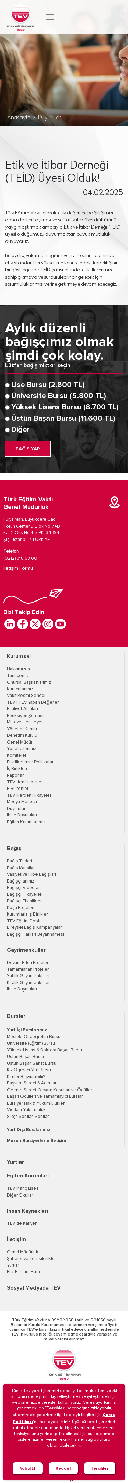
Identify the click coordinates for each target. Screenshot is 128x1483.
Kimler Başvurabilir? (26, 1077)
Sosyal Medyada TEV (34, 1288)
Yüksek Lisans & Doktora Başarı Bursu (44, 1050)
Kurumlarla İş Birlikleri (28, 914)
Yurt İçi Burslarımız (27, 1030)
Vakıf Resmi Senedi (26, 695)
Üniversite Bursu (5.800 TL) (58, 396)
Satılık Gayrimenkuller (28, 976)
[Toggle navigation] (50, 17)
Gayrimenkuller (26, 950)
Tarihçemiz (18, 676)
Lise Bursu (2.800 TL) (48, 385)
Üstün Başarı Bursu (25, 1057)
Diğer (20, 430)
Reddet (63, 1468)
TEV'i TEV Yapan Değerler (33, 702)
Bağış (14, 848)
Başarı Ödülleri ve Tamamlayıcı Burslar (45, 1096)
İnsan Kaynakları (27, 1211)
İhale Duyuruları (22, 815)
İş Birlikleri (17, 769)
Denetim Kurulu (22, 735)
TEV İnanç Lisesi (23, 1188)
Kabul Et (27, 1468)
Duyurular (49, 118)
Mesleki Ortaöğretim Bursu (33, 1037)
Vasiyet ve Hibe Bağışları (31, 874)
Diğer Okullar (20, 1195)
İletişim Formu (18, 568)
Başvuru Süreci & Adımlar (31, 1083)
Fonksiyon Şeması (25, 716)
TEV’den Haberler (25, 782)
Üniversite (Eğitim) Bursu (31, 1043)
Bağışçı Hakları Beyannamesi (35, 934)
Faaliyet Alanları (22, 709)
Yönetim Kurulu (22, 729)
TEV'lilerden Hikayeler (29, 795)
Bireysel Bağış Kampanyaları (35, 927)
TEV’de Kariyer (22, 1223)
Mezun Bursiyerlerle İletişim (36, 1141)
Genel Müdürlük (22, 1252)
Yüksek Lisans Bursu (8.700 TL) (65, 407)
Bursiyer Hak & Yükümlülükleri (36, 1103)
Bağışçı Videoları (24, 888)
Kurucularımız (20, 689)
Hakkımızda (18, 669)
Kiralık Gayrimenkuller (28, 983)
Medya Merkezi (22, 802)
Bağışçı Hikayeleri (24, 894)
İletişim (16, 1239)
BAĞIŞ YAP (28, 449)
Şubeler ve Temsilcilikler (31, 1258)
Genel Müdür (19, 742)
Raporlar (15, 775)
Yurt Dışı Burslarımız (29, 1130)
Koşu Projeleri (20, 908)
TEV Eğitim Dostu (24, 921)
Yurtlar (15, 1162)
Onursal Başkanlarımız (29, 682)
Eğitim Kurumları (28, 1175)
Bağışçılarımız (20, 881)
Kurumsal (19, 656)
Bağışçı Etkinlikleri (25, 901)
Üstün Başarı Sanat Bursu (31, 1063)
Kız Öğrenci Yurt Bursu (29, 1070)
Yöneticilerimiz (21, 749)
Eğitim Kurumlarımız (26, 822)
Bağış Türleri (19, 861)
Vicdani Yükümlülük (26, 1110)
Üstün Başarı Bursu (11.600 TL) (63, 418)
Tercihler (100, 1468)
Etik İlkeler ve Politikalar (30, 762)
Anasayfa (19, 118)
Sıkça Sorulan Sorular (28, 1116)
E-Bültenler (17, 788)
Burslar (16, 1016)
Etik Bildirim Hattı (23, 1272)
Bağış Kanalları (21, 868)
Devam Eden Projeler (27, 963)
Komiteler (16, 755)
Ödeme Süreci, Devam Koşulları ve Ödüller (49, 1090)
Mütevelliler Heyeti (25, 722)
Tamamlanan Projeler (28, 969)
